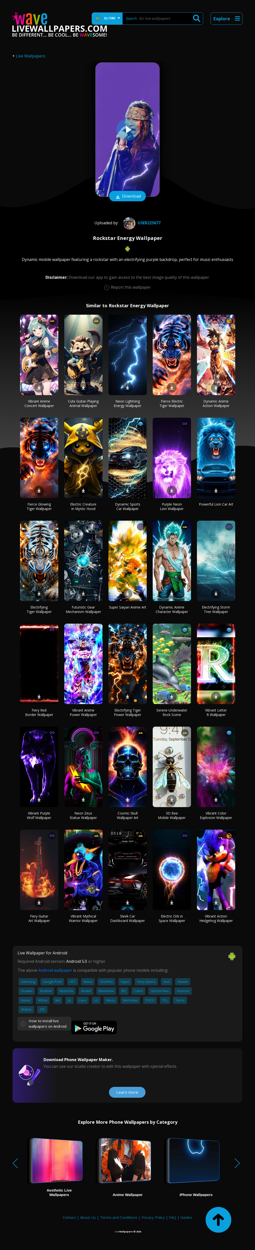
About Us (88, 1217)
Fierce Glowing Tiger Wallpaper (39, 506)
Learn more (127, 1092)
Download (127, 196)
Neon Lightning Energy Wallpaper (127, 403)
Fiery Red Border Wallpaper (39, 712)
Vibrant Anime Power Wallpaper (83, 712)
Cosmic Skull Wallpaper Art (127, 815)
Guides (186, 1217)
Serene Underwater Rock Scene (171, 712)
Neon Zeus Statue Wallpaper (83, 815)
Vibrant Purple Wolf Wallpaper (39, 815)
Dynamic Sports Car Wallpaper (127, 506)
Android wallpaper (55, 970)
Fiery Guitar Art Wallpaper (39, 918)
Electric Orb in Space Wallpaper (172, 918)
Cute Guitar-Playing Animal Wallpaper (83, 403)
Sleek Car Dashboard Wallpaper (127, 918)
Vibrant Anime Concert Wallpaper (39, 403)
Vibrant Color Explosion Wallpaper (216, 815)
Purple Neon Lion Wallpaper (172, 506)
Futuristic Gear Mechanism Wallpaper (83, 609)
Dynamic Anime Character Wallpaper (172, 609)
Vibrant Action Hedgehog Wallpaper (216, 918)
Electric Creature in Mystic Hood (83, 506)
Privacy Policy (153, 1217)
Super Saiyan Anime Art (127, 607)
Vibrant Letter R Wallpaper (216, 712)
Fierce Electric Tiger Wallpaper (171, 403)
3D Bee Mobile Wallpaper (172, 815)
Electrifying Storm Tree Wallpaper (216, 609)
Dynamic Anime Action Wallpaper (216, 403)
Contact (69, 1217)
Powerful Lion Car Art (216, 504)
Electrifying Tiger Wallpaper (39, 609)
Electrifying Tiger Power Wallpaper (127, 712)
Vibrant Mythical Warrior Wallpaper (83, 918)
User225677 (141, 223)
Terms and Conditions (118, 1217)
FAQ (172, 1217)
